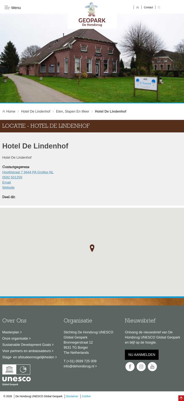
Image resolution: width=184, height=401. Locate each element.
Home (9, 111)
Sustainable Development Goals (26, 345)
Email (6, 182)
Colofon (86, 396)
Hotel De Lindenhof (35, 111)
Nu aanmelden (141, 355)
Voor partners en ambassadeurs (26, 351)
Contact (148, 7)
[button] (92, 248)
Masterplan (10, 332)
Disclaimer (72, 396)
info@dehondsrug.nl (79, 366)
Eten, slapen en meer (72, 111)
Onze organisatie (15, 338)
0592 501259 (12, 177)
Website (8, 187)
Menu (13, 7)
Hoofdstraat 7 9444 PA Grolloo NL (28, 172)
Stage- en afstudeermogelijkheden (28, 357)
